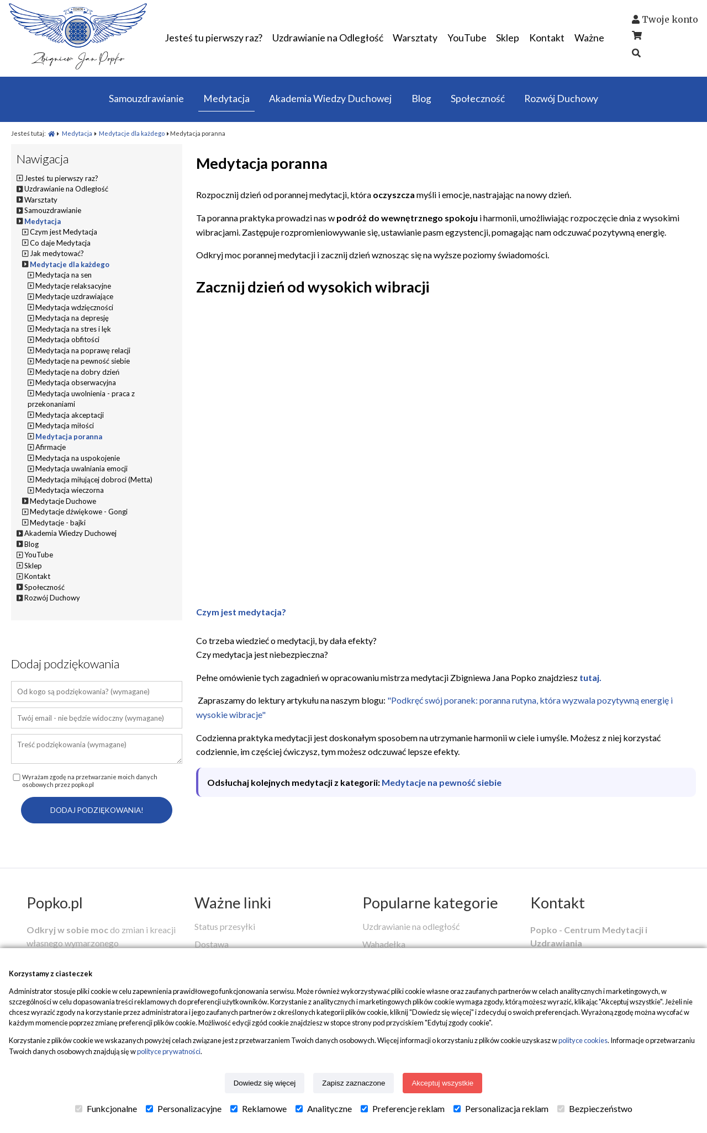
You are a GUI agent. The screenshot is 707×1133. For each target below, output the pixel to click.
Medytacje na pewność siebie (442, 782)
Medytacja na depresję (72, 317)
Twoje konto (670, 19)
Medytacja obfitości (67, 339)
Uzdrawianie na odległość (411, 926)
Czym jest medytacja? (241, 612)
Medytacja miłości (64, 425)
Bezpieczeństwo (594, 1108)
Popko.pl (55, 902)
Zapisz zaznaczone (353, 1083)
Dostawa (211, 944)
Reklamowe (258, 1108)
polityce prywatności (169, 1051)
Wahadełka (383, 944)
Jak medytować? (57, 253)
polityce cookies (583, 1040)
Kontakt (557, 902)
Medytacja (77, 133)
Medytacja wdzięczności (74, 307)
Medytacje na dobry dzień (77, 372)
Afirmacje (50, 447)
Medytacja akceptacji (69, 415)
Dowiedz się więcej (265, 1083)
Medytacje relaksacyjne (73, 285)
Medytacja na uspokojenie (77, 458)
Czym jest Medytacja (63, 231)
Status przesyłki (224, 926)
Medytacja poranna (68, 436)
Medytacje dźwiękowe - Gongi (79, 511)
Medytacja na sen (63, 274)
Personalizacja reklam (500, 1108)
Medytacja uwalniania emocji (81, 468)
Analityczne (324, 1108)
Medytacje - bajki (58, 522)
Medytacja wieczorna (69, 490)
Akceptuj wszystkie (442, 1083)
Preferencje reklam (403, 1108)
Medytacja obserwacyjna (75, 382)
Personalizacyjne (183, 1108)
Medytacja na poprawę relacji (82, 350)
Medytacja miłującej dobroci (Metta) (93, 479)
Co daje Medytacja (60, 242)
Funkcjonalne (106, 1108)
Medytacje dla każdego (132, 133)
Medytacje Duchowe (63, 501)
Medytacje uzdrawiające (74, 296)
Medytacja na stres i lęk (73, 329)
